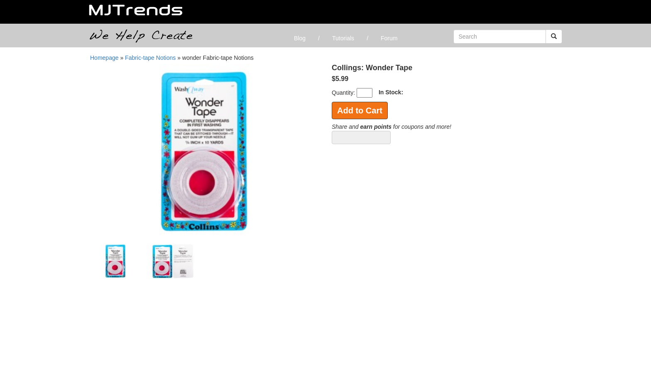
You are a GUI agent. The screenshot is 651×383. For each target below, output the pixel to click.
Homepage (104, 57)
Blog (300, 38)
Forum (389, 38)
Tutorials (343, 38)
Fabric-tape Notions (150, 57)
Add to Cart (359, 110)
